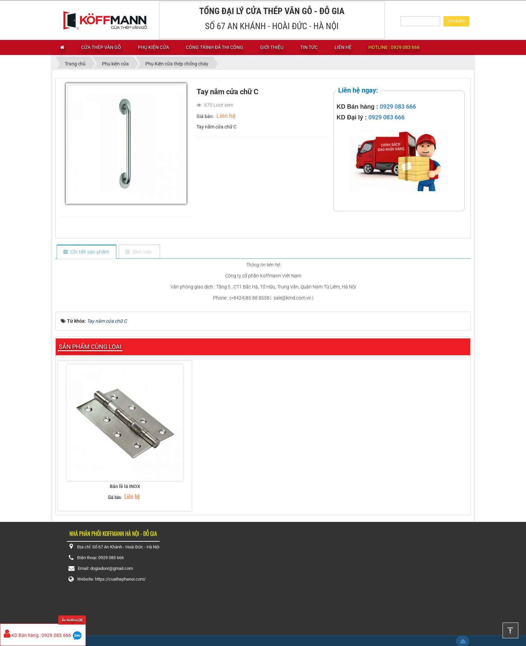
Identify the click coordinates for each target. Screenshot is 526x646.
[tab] (86, 252)
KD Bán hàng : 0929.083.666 (37, 635)
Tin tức (309, 47)
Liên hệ (343, 47)
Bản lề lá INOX (125, 486)
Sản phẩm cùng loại (90, 346)
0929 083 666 (398, 106)
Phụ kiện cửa (153, 47)
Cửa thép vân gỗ (101, 47)
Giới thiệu (271, 47)
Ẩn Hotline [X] (72, 620)
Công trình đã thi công (214, 47)
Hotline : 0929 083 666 (394, 47)
